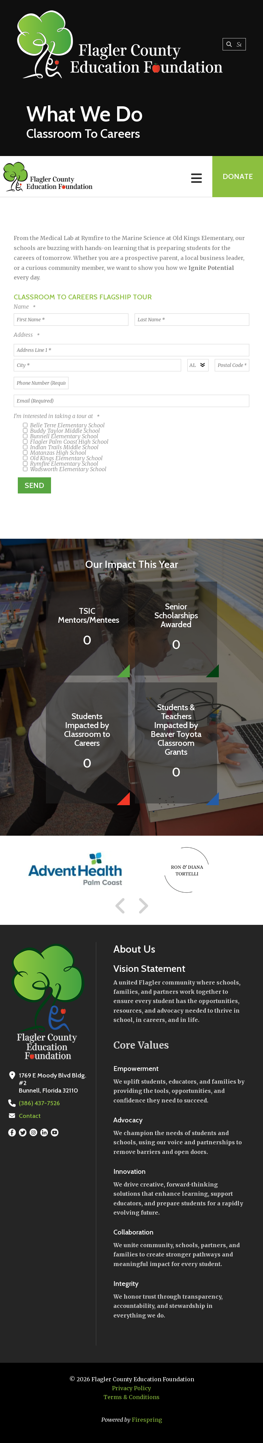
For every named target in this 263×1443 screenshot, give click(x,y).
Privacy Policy (131, 1388)
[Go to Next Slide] (143, 906)
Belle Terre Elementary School (64, 425)
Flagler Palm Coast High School (66, 441)
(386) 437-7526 (39, 1103)
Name (22, 306)
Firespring (147, 1419)
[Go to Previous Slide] (120, 906)
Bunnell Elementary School (60, 436)
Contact (30, 1116)
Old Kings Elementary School (63, 458)
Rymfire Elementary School (60, 463)
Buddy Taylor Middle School (61, 430)
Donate (238, 176)
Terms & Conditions (131, 1397)
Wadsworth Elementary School (65, 469)
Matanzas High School (54, 452)
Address (24, 334)
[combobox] (234, 44)
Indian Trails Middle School (61, 447)
